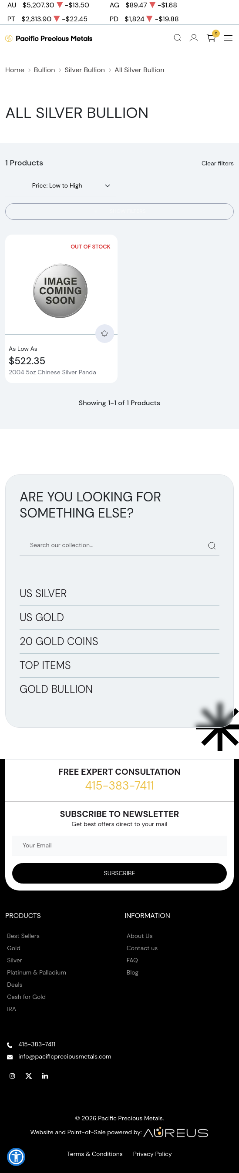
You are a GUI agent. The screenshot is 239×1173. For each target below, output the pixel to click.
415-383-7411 (119, 785)
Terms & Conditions (95, 1154)
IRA (11, 1009)
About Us (140, 936)
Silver (14, 960)
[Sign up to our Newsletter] (119, 873)
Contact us (142, 948)
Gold (13, 948)
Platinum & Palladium (36, 972)
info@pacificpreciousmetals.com (64, 1056)
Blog (132, 972)
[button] (16, 1156)
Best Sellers (23, 936)
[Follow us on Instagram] (12, 1076)
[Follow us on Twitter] (29, 1076)
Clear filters (218, 163)
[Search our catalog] (119, 545)
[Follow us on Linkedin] (45, 1076)
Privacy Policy (152, 1154)
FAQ (132, 960)
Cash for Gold (26, 997)
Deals (14, 984)
